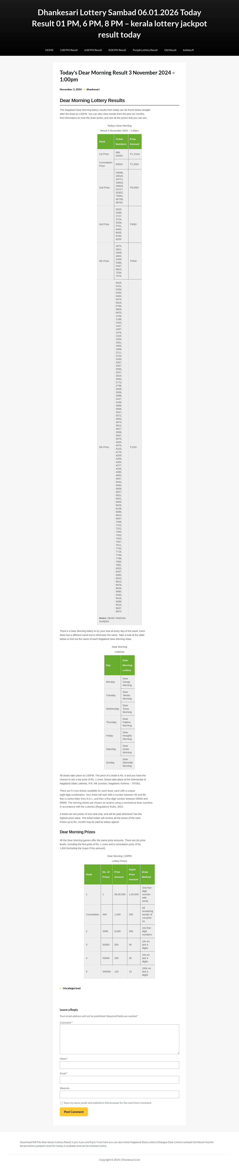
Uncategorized (71, 988)
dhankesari (93, 89)
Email (64, 1073)
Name (64, 1058)
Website (64, 1088)
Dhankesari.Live (131, 1159)
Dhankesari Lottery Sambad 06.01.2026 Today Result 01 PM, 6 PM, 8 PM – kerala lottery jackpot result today (119, 23)
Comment (66, 1022)
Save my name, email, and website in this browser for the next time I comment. (108, 1102)
